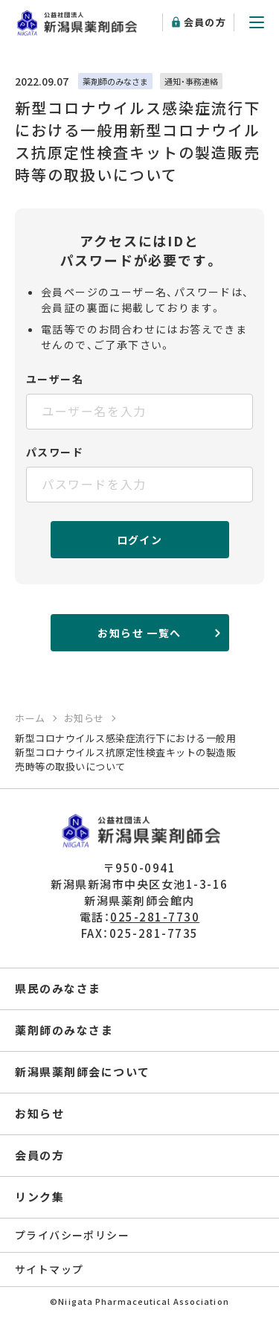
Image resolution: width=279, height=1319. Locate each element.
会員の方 (205, 22)
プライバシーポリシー (72, 1234)
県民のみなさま (58, 988)
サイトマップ (49, 1269)
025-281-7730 (154, 916)
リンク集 (39, 1196)
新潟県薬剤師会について (82, 1071)
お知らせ (39, 1113)
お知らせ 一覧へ (139, 632)
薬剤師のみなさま (64, 1030)
